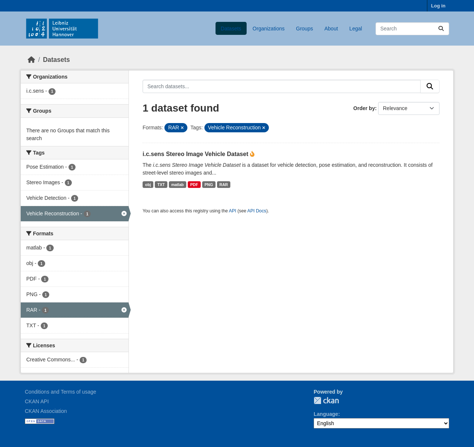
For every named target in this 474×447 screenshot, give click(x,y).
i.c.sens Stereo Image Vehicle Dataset (196, 154)
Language (326, 414)
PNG (208, 184)
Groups (304, 29)
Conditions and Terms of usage (60, 392)
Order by (364, 108)
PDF (194, 184)
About (331, 29)
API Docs (256, 210)
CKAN (326, 400)
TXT (161, 184)
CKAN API (37, 401)
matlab (177, 184)
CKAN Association (46, 411)
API (232, 210)
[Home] (31, 59)
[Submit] (441, 28)
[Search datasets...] (412, 28)
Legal (355, 29)
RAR (224, 184)
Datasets (231, 29)
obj (148, 184)
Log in (438, 6)
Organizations (268, 29)
